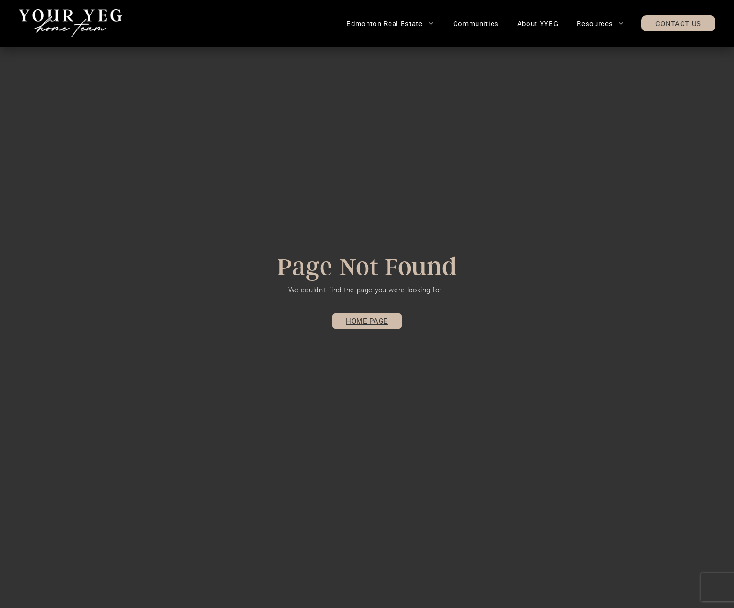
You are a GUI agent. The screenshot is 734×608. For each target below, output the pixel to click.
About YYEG (537, 23)
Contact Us (678, 23)
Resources (605, 23)
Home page (367, 321)
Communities (476, 23)
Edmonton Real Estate (394, 23)
